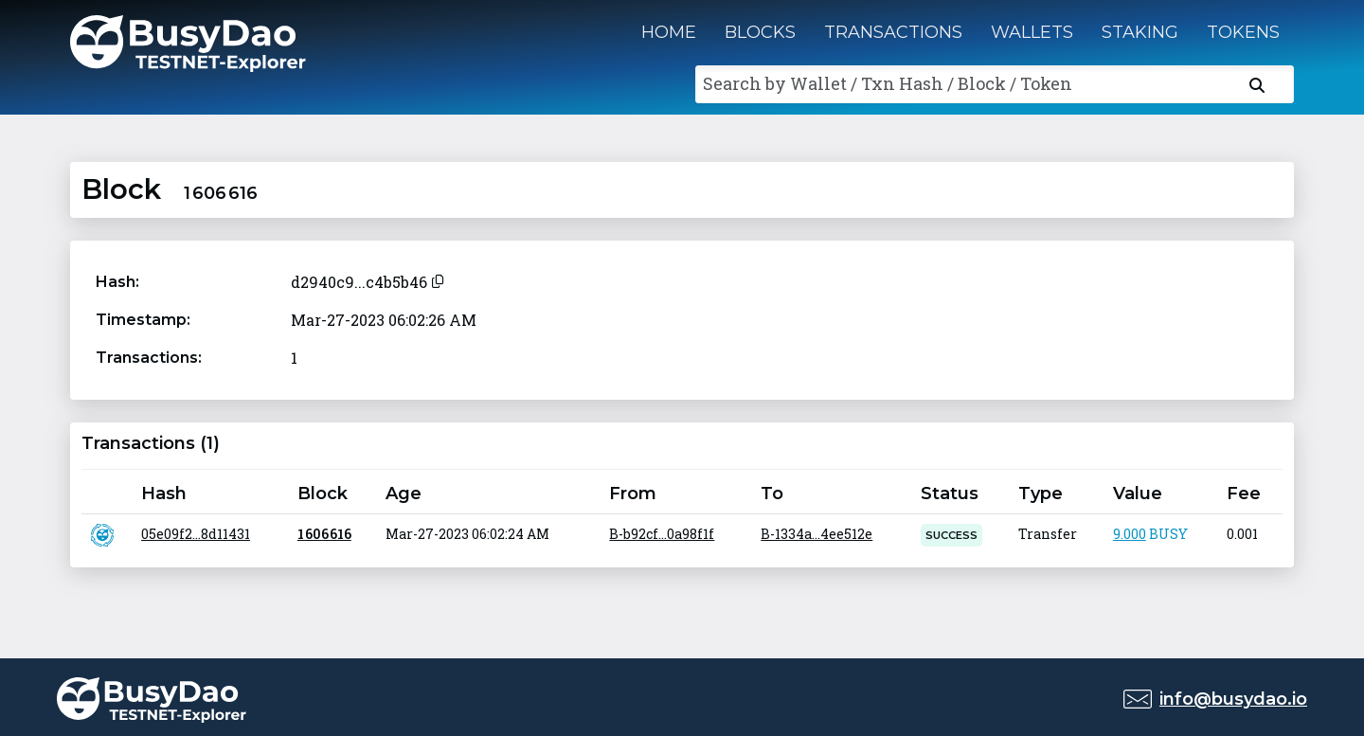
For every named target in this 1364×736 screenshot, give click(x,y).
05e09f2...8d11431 (195, 534)
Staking (1140, 32)
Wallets (1032, 32)
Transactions (893, 32)
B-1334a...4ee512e (816, 534)
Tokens (1243, 32)
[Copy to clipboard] (437, 279)
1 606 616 (324, 534)
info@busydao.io (1233, 699)
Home (668, 32)
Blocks (760, 32)
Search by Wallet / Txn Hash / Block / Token (887, 83)
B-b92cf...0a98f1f (661, 534)
